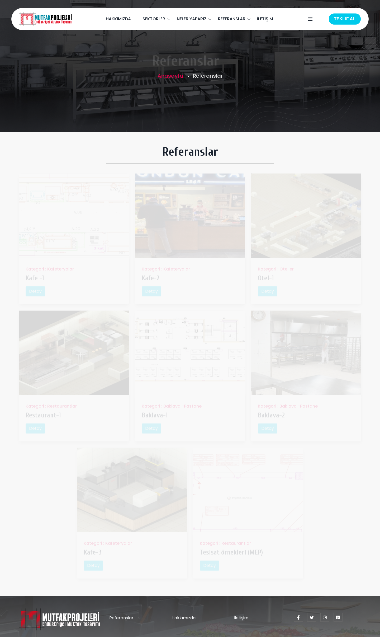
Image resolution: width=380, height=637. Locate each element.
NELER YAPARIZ (191, 19)
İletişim (241, 618)
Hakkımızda (184, 618)
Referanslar (121, 618)
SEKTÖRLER (153, 19)
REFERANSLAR (231, 19)
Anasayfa (170, 76)
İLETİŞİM (265, 19)
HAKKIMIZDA (118, 19)
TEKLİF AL (344, 19)
